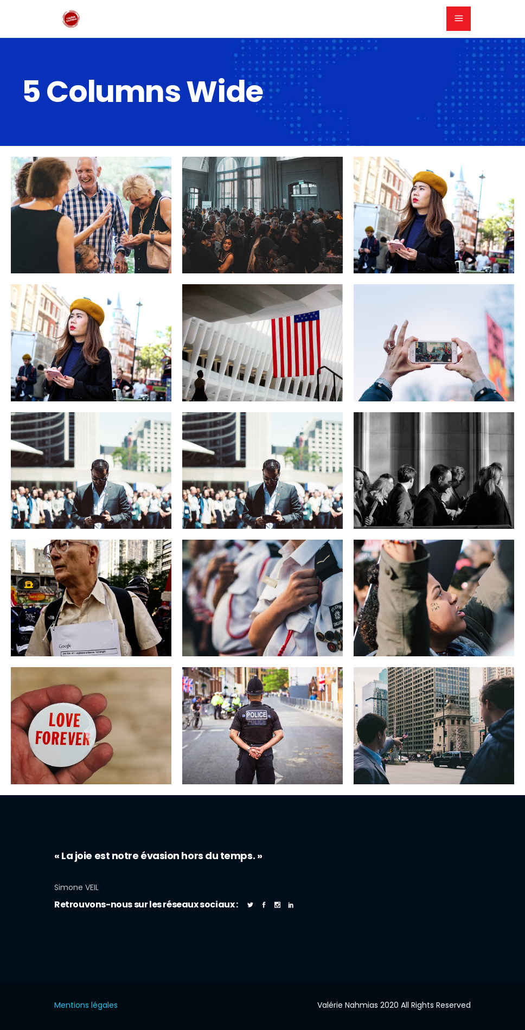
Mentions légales (86, 1005)
